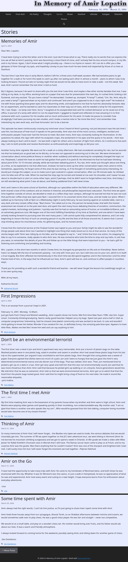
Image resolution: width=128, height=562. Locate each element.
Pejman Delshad (10, 453)
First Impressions (18, 296)
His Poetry (34, 14)
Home (8, 14)
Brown (70, 14)
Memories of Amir (19, 41)
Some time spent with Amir (28, 498)
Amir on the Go (16, 461)
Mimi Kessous (9, 332)
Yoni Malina (9, 385)
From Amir (20, 14)
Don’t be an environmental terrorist (36, 339)
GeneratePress (84, 558)
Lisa (5, 491)
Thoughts (47, 14)
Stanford (81, 14)
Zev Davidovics (10, 544)
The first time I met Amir (25, 392)
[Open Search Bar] (64, 23)
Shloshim (118, 14)
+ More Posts (8, 550)
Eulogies (106, 14)
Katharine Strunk (11, 288)
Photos (64, 19)
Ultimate (93, 14)
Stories (59, 14)
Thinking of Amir (18, 424)
